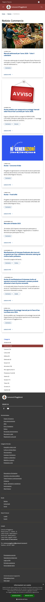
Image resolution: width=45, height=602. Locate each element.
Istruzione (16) (8, 366)
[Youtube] (8, 408)
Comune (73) (7, 349)
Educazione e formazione (10, 473)
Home (3, 14)
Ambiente (6, 481)
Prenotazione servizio (9, 555)
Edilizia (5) (6, 356)
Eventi (5, 519)
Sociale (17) (7, 380)
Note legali (7, 581)
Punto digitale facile (9, 566)
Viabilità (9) (7, 390)
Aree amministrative (9, 421)
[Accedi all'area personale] (38, 2)
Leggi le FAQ (7, 560)
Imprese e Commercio (9, 455)
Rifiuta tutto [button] (29, 595)
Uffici (5, 424)
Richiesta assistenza (9, 563)
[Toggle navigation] (3, 7)
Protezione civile (8, 463)
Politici (5, 429)
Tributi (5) (6, 383)
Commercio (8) (8, 346)
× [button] (43, 584)
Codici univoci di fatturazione (9, 539)
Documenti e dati (8, 434)
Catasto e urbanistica (9, 458)
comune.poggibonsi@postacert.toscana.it (15, 543)
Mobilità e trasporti (9, 460)
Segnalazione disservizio (10, 558)
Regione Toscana (7, 2)
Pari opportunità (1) (9, 370)
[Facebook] (3, 408)
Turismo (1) (7, 387)
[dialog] (22, 592)
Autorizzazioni (8, 486)
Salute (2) (6, 376)
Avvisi (5, 506)
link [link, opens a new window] (38, 592)
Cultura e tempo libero (10, 450)
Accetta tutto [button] (16, 595)
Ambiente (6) (7, 343)
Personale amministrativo (11, 432)
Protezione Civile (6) (9, 373)
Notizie (9, 14)
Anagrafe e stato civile (10, 447)
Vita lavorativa (8, 452)
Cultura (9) (7, 353)
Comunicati (7, 504)
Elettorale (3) (7, 359)
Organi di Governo (9, 419)
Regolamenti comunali (10, 437)
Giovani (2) (7, 363)
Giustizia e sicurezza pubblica (12, 476)
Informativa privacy (9, 578)
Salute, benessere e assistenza (12, 484)
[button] (22, 599)
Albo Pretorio (7, 489)
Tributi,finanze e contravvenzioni (13, 478)
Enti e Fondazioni (8, 426)
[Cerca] (42, 7)
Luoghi (5, 516)
